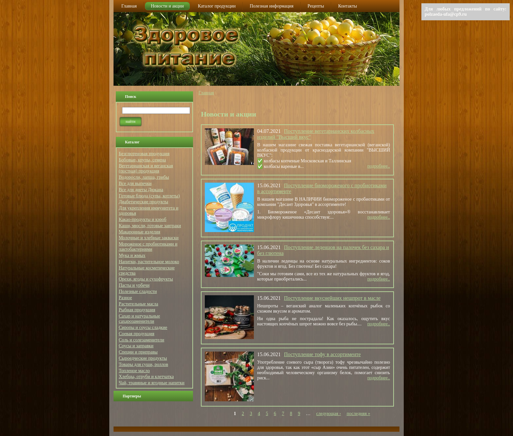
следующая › (328, 413)
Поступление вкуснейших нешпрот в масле (332, 298)
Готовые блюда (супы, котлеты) (149, 195)
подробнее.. (378, 166)
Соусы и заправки (136, 345)
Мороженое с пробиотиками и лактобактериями (148, 247)
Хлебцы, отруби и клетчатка (146, 376)
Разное (125, 297)
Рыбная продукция (137, 309)
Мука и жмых (132, 255)
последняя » (358, 413)
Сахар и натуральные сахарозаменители (139, 319)
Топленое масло (134, 370)
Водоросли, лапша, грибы (144, 177)
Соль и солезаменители (141, 339)
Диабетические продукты (143, 201)
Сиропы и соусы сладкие (143, 327)
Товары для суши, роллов (143, 364)
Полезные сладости (138, 291)
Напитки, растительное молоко (149, 261)
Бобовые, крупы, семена (142, 159)
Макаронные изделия (139, 231)
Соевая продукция (136, 333)
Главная (206, 92)
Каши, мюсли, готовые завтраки (150, 225)
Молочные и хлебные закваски (149, 237)
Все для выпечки (135, 183)
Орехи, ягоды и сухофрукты (146, 279)
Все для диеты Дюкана (141, 189)
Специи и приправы (138, 352)
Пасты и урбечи (134, 285)
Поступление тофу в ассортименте (322, 354)
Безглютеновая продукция (144, 153)
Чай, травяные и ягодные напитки (152, 382)
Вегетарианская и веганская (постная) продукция (146, 168)
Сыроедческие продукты (143, 358)
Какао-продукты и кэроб (142, 219)
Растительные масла (138, 303)
